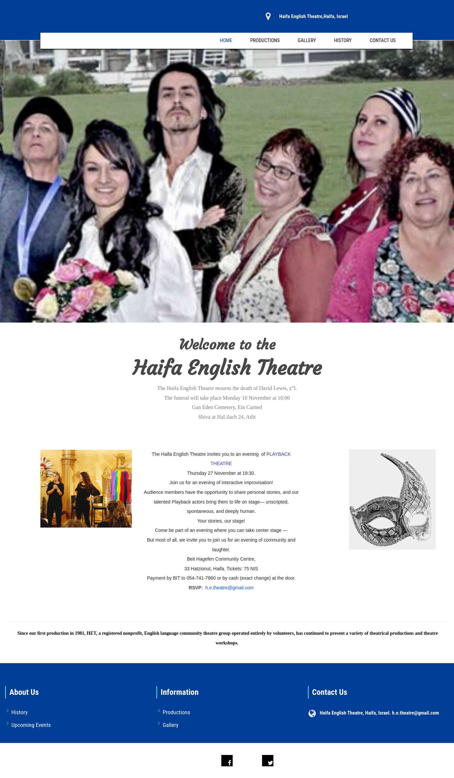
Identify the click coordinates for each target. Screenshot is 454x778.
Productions (265, 40)
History (343, 40)
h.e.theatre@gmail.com (229, 587)
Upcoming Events (31, 725)
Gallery (307, 40)
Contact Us (383, 40)
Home (226, 40)
